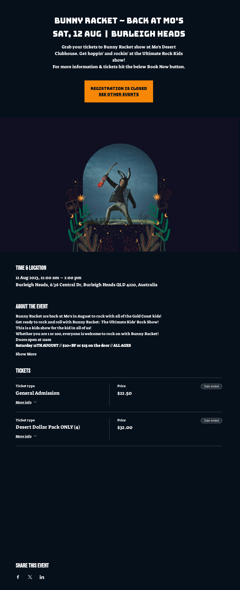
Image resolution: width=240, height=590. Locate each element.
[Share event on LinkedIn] (42, 577)
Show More (26, 354)
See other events (119, 94)
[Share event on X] (30, 577)
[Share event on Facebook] (18, 577)
